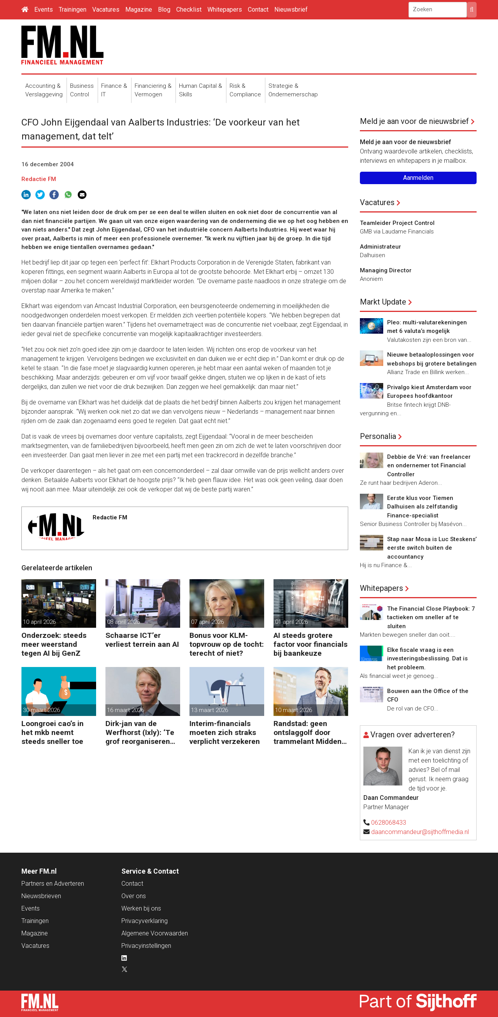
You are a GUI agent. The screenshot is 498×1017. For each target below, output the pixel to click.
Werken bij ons (141, 908)
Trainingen (72, 9)
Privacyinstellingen (146, 945)
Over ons (133, 896)
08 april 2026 (123, 621)
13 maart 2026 (209, 710)
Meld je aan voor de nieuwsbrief (414, 121)
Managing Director (386, 270)
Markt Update (383, 301)
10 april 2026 (39, 621)
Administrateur (380, 246)
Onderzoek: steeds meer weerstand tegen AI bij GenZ (53, 644)
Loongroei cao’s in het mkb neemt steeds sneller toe (52, 732)
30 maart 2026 (41, 710)
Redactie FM (38, 179)
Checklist (189, 9)
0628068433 (388, 822)
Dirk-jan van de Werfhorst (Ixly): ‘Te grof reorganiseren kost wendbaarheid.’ (139, 732)
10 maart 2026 (293, 710)
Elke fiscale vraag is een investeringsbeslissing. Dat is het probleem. (427, 658)
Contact (258, 9)
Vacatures (105, 9)
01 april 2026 (291, 621)
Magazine (138, 9)
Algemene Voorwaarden (154, 933)
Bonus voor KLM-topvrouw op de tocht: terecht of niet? (226, 644)
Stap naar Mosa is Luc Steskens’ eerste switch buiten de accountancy (432, 548)
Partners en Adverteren (52, 883)
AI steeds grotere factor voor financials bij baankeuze (310, 644)
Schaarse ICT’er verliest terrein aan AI (142, 640)
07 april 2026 (207, 621)
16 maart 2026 (125, 710)
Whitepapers (224, 9)
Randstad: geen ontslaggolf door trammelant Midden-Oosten (309, 732)
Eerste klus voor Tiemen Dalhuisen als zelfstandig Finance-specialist (422, 507)
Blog (164, 9)
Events (43, 9)
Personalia (378, 436)
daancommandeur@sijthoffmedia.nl (420, 832)
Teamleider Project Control (397, 222)
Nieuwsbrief (291, 9)
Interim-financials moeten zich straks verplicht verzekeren (224, 732)
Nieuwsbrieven (41, 896)
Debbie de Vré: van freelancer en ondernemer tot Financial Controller (429, 465)
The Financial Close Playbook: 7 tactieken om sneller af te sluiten (431, 617)
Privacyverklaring (144, 921)
